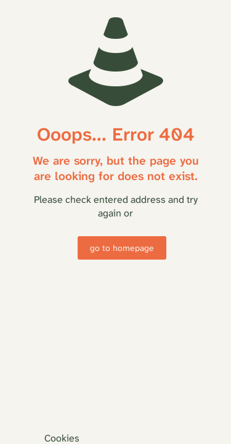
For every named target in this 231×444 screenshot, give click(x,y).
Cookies (61, 438)
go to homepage (122, 247)
